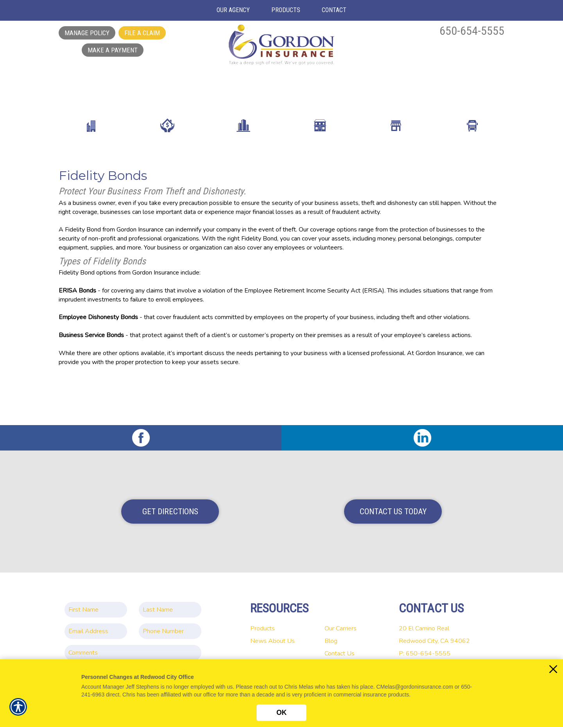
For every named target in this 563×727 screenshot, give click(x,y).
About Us (281, 633)
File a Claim (142, 33)
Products (262, 621)
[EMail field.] (96, 624)
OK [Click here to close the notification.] (281, 712)
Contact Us (340, 646)
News (258, 633)
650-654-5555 (471, 31)
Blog (331, 633)
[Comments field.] (133, 645)
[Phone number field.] (170, 624)
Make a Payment (113, 50)
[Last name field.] (170, 602)
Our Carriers (341, 621)
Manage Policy (87, 33)
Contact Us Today (393, 504)
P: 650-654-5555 (424, 646)
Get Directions (170, 504)
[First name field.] (96, 602)
